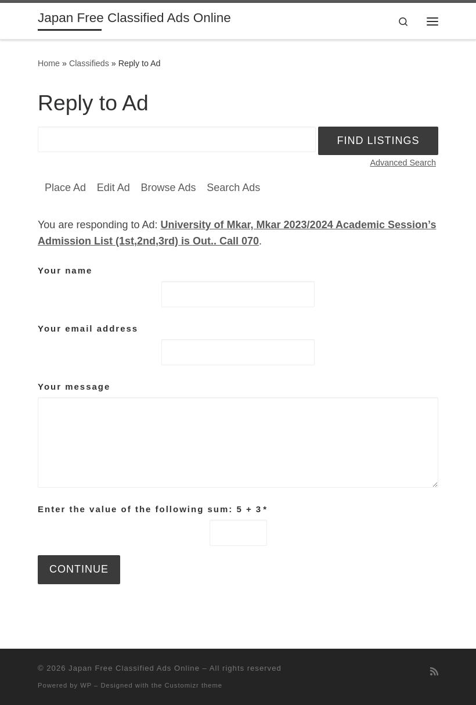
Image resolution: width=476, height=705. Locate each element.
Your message (74, 386)
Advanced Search (403, 162)
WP (86, 685)
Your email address (88, 328)
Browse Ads (168, 187)
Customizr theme (194, 685)
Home (49, 63)
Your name (65, 270)
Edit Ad (113, 187)
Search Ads (233, 187)
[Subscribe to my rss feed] (434, 671)
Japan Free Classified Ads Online (134, 668)
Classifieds (89, 63)
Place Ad (65, 187)
